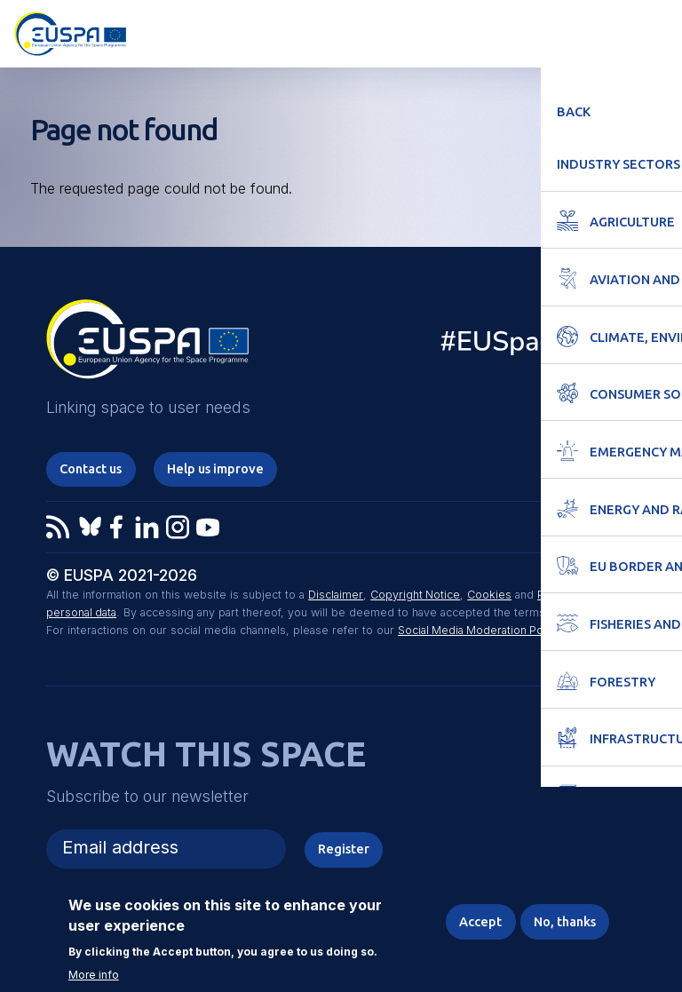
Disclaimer (335, 595)
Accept (477, 921)
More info (93, 975)
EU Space (528, 345)
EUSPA (147, 345)
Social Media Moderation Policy (480, 631)
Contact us (92, 468)
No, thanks (563, 921)
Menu (657, 32)
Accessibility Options (569, 32)
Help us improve (219, 468)
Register (343, 849)
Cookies (489, 595)
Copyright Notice (414, 595)
